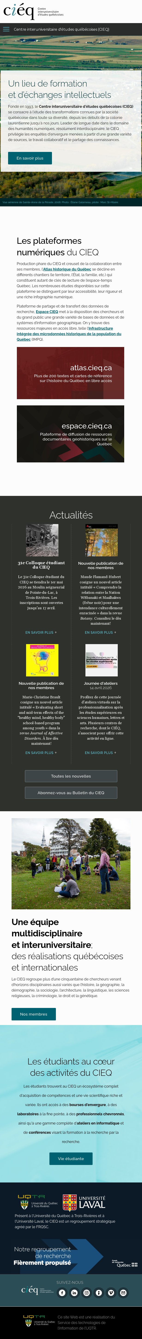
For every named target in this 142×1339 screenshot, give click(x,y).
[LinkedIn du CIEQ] (74, 1292)
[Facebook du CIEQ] (62, 1292)
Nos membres (33, 1014)
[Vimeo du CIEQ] (111, 1292)
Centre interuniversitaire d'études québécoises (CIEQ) (61, 29)
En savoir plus (30, 158)
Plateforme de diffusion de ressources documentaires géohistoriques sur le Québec (76, 440)
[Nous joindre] (123, 1292)
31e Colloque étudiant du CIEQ (41, 565)
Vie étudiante (71, 1158)
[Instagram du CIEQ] (86, 1292)
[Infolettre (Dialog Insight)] (98, 1292)
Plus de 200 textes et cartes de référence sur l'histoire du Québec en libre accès (76, 379)
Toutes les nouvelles (71, 776)
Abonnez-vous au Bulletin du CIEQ (71, 792)
